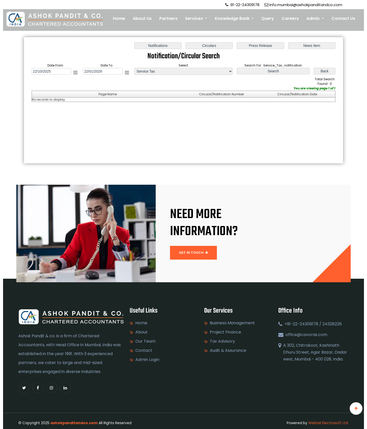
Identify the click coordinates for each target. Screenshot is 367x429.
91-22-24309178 (242, 4)
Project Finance (225, 332)
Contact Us (343, 18)
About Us (142, 18)
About (141, 332)
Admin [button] (313, 18)
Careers (290, 18)
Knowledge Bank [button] (233, 18)
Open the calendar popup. (76, 73)
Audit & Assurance (228, 350)
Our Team (145, 341)
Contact (143, 350)
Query (267, 18)
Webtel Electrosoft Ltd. (328, 422)
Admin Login (147, 359)
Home (119, 18)
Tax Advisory (222, 341)
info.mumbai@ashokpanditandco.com (303, 4)
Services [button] (194, 18)
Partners (168, 18)
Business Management (232, 323)
